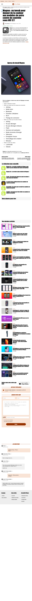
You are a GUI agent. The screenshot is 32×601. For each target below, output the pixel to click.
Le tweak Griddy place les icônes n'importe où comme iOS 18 (20, 273)
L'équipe (3, 495)
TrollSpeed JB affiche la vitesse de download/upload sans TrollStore (21, 366)
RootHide (13, 1)
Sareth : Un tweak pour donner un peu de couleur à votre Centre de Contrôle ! (17, 177)
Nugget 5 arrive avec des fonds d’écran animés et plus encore (20, 234)
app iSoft (22, 501)
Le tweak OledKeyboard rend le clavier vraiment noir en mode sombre (20, 280)
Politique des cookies (15, 497)
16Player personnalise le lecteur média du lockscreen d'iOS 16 (20, 374)
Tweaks (5, 7)
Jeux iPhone (23, 497)
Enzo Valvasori (7, 23)
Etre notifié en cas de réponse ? (8, 421)
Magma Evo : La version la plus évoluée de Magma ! (17, 172)
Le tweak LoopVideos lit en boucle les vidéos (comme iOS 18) (21, 296)
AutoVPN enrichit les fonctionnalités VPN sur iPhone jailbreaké (21, 226)
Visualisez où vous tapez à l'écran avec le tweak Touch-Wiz (21, 288)
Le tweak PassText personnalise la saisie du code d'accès (21, 303)
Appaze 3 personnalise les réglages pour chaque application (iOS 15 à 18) (21, 257)
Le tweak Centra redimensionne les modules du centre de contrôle (17, 182)
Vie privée (13, 495)
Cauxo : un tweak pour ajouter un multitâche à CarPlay (20, 242)
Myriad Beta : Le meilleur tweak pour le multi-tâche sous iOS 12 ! (8, 158)
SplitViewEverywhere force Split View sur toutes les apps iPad (21, 357)
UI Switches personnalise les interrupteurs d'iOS (20, 265)
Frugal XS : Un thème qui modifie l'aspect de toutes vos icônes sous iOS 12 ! (23, 159)
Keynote (6, 1)
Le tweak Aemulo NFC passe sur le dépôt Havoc (21, 318)
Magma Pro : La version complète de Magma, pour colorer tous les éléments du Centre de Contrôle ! (17, 167)
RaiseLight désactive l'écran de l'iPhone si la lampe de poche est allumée (20, 326)
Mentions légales (14, 499)
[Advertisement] (16, 52)
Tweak (17, 4)
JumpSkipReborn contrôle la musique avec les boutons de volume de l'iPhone (21, 334)
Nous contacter (4, 497)
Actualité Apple (23, 499)
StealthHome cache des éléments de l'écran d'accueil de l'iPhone (21, 349)
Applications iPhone (24, 495)
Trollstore (9, 1)
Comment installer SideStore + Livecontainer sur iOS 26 (15, 390)
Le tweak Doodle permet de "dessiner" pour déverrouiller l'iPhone (20, 341)
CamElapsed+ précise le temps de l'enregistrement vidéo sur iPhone (21, 311)
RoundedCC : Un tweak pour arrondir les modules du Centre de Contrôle (18, 187)
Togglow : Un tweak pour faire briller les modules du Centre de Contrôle (18, 192)
